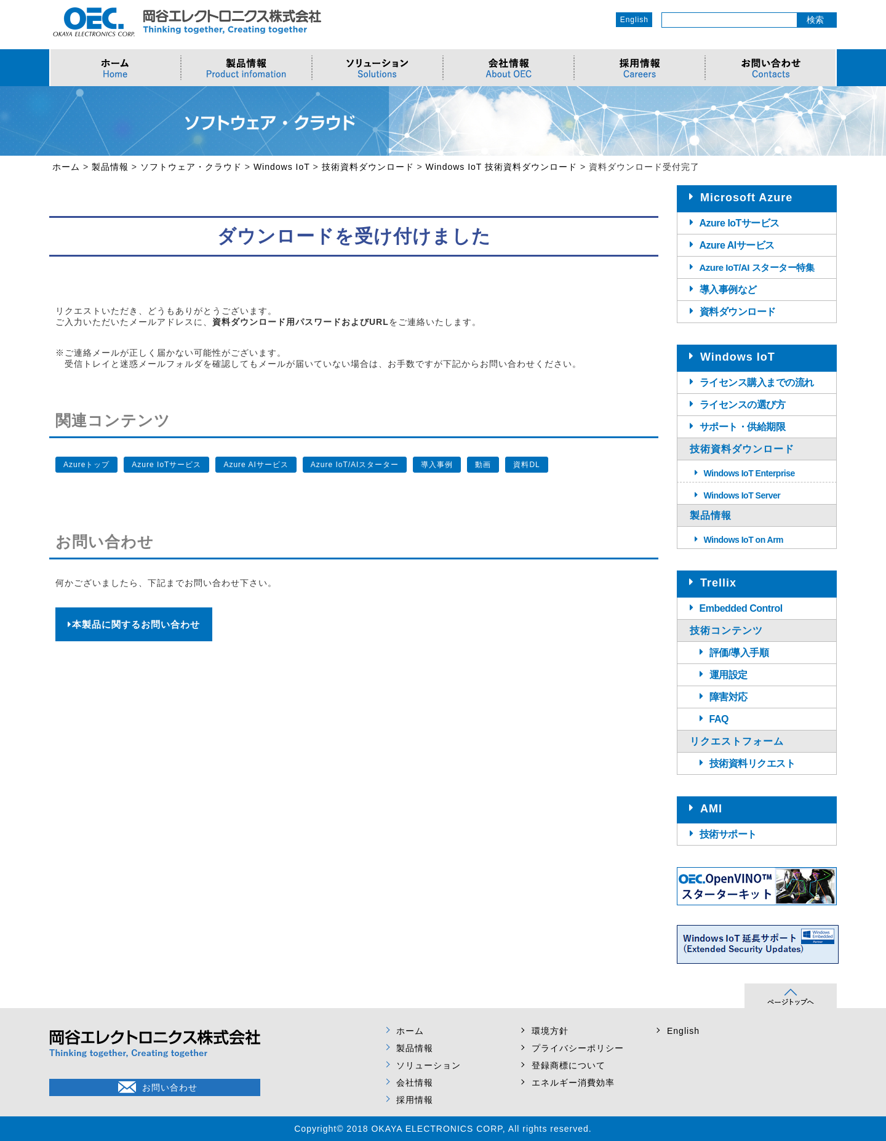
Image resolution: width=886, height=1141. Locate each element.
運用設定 (728, 675)
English (634, 19)
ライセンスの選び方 (743, 404)
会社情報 (414, 1082)
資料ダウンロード (738, 311)
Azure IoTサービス (166, 464)
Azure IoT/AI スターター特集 (757, 267)
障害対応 (728, 697)
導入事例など (728, 289)
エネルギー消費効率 (573, 1082)
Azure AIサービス (255, 464)
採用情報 (414, 1100)
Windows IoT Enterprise (749, 473)
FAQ (718, 719)
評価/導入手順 (739, 652)
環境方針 (550, 1031)
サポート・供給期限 (743, 427)
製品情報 (414, 1048)
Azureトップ (86, 464)
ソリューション (428, 1065)
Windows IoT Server (742, 495)
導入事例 (437, 464)
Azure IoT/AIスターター (355, 464)
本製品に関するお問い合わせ (134, 624)
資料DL (526, 464)
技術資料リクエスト (752, 763)
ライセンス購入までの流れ (757, 382)
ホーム (410, 1031)
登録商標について (568, 1065)
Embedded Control (741, 608)
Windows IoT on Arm (744, 540)
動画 (483, 464)
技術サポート (728, 834)
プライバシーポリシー (578, 1048)
